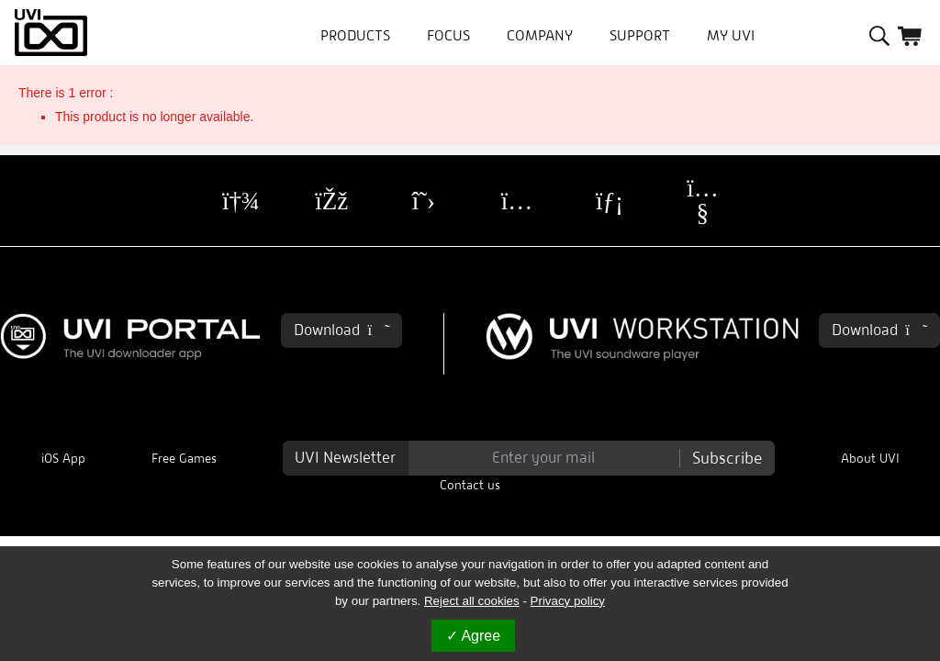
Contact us (470, 485)
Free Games (184, 458)
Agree (473, 636)
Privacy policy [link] (568, 601)
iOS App (63, 458)
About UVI (870, 458)
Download (342, 330)
